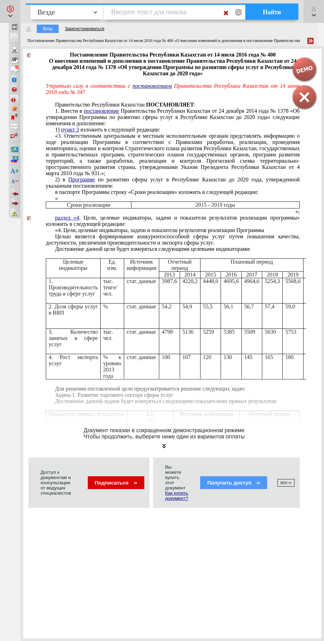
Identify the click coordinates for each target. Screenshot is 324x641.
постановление (101, 111)
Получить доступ (233, 483)
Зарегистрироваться (84, 28)
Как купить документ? (176, 495)
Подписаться (116, 483)
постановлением (152, 86)
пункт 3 (70, 130)
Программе (81, 179)
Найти (272, 12)
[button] (10, 11)
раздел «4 (67, 218)
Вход (47, 28)
